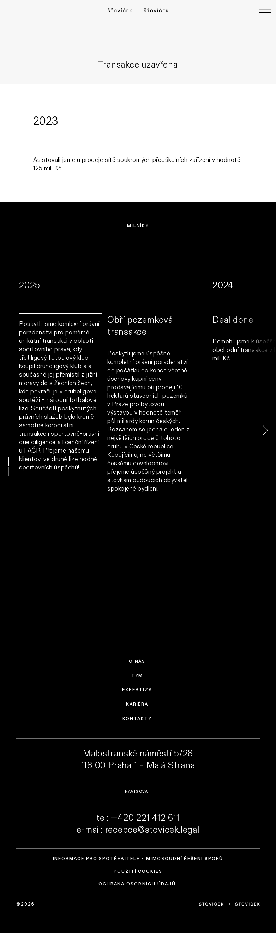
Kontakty (136, 718)
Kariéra (137, 704)
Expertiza (137, 689)
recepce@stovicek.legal (152, 829)
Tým (137, 675)
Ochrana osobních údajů (137, 884)
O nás (137, 661)
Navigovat (138, 791)
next (258, 430)
